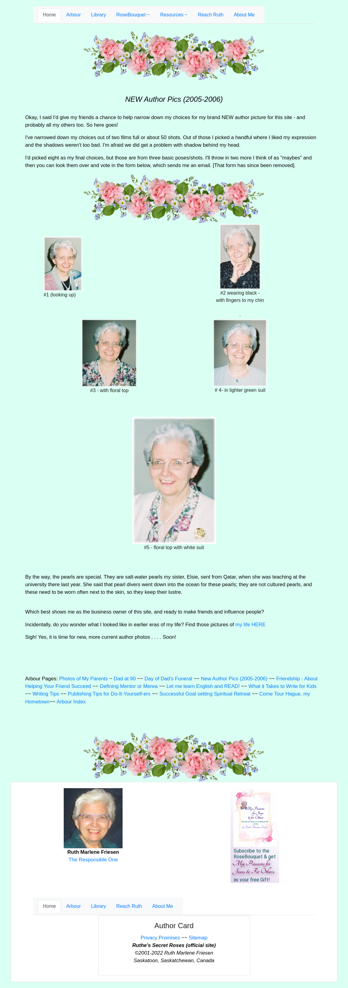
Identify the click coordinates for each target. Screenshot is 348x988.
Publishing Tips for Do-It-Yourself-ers (109, 694)
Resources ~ (174, 14)
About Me (244, 14)
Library (98, 14)
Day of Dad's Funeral (168, 679)
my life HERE (250, 624)
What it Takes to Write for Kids (282, 686)
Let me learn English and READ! (203, 686)
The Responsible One (93, 860)
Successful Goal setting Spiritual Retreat (204, 694)
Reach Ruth (211, 14)
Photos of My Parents (83, 679)
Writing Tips (45, 694)
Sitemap (198, 938)
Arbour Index (71, 702)
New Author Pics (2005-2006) (234, 679)
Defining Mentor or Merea (128, 686)
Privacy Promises (160, 938)
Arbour (73, 14)
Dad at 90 (125, 679)
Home (49, 14)
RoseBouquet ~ (133, 14)
